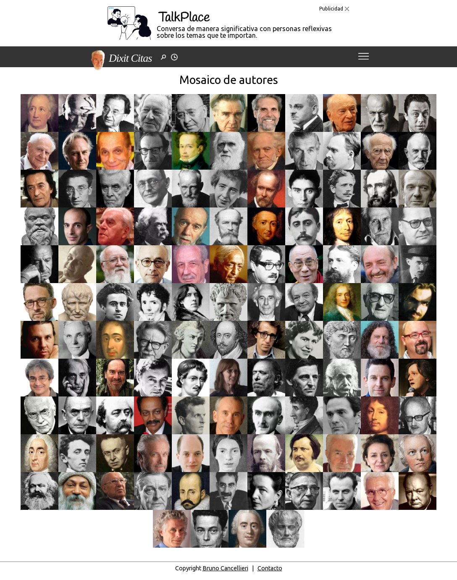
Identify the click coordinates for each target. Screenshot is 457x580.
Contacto (269, 568)
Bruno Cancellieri (225, 568)
